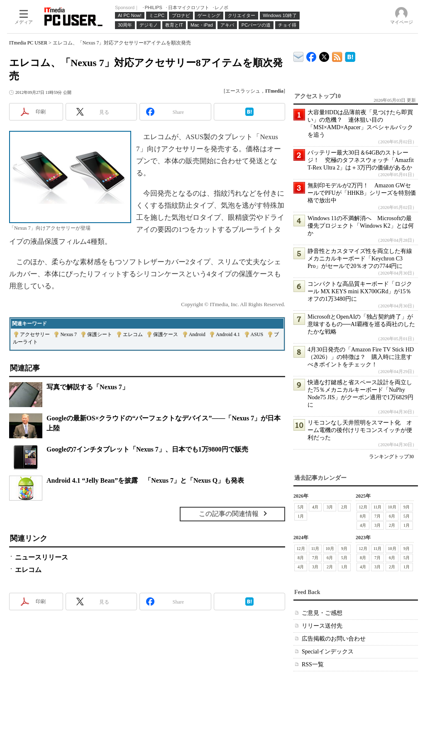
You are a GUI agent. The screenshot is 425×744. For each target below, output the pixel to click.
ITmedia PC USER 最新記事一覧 (337, 55)
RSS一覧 (313, 664)
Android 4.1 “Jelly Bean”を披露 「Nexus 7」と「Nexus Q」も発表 (145, 480)
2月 (344, 507)
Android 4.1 (228, 334)
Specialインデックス (328, 651)
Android (197, 334)
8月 (363, 516)
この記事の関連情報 (229, 513)
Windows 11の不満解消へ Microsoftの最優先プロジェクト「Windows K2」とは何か (361, 225)
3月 (330, 507)
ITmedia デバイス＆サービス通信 (298, 55)
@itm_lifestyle (324, 55)
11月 (378, 507)
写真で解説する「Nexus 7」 (87, 386)
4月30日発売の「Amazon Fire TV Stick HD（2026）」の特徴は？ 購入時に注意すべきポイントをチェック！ (361, 357)
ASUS (257, 334)
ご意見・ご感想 (322, 613)
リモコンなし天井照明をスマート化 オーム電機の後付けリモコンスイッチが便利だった (360, 430)
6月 (392, 516)
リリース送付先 (322, 626)
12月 (363, 507)
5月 (301, 507)
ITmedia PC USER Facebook (311, 55)
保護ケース (165, 334)
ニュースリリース (41, 557)
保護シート (99, 334)
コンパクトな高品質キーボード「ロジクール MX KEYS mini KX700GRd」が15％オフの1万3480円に (360, 291)
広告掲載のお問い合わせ (334, 639)
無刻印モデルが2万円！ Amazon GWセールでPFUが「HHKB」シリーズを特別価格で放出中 (362, 193)
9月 (406, 507)
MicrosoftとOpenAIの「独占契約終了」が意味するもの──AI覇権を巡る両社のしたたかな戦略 (361, 324)
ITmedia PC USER (28, 43)
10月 (392, 507)
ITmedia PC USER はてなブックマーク (350, 55)
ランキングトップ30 (391, 456)
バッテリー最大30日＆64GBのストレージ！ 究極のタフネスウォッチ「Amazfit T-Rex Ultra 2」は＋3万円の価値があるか (361, 160)
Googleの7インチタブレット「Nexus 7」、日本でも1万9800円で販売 (147, 449)
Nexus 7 (68, 334)
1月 (301, 516)
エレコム (133, 334)
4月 (315, 507)
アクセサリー (35, 334)
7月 (377, 516)
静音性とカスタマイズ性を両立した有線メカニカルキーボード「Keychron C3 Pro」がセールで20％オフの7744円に (360, 258)
